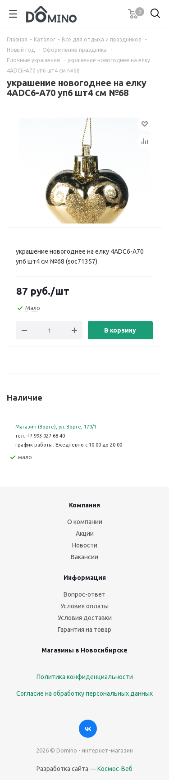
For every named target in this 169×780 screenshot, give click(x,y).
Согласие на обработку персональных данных (84, 693)
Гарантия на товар (84, 629)
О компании (84, 521)
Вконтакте (88, 729)
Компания (84, 505)
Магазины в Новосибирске (84, 650)
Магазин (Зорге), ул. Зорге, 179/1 (55, 426)
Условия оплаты (84, 606)
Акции (85, 533)
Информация (85, 577)
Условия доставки (85, 617)
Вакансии (84, 557)
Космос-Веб (114, 768)
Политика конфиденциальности (85, 676)
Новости (84, 545)
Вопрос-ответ (84, 594)
